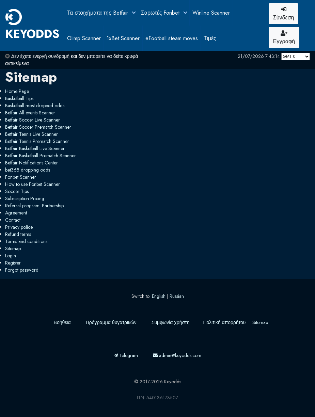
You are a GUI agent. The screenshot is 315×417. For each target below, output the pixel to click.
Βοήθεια (62, 322)
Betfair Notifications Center (31, 162)
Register (13, 262)
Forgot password (21, 270)
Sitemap (13, 248)
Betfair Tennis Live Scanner (31, 134)
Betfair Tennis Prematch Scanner (37, 141)
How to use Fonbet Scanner (32, 184)
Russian (177, 296)
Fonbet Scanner (20, 177)
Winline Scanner (211, 13)
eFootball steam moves (171, 38)
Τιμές (210, 38)
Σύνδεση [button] (283, 13)
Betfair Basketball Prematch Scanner (40, 155)
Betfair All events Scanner (30, 112)
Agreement (16, 212)
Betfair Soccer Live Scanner (32, 119)
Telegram (126, 355)
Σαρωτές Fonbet (161, 13)
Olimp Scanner (84, 38)
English (159, 296)
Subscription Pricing (24, 198)
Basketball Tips (19, 98)
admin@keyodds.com (177, 355)
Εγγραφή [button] (284, 37)
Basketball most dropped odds (34, 105)
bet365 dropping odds (27, 169)
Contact (12, 219)
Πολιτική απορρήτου (224, 322)
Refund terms (18, 234)
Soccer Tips (17, 191)
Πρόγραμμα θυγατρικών (111, 322)
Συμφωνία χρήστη (171, 322)
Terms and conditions (26, 241)
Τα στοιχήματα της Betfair (98, 13)
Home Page (17, 91)
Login (10, 255)
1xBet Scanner (123, 38)
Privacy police (19, 227)
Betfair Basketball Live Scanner (35, 148)
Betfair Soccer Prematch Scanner (38, 127)
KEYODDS (32, 25)
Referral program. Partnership (34, 205)
